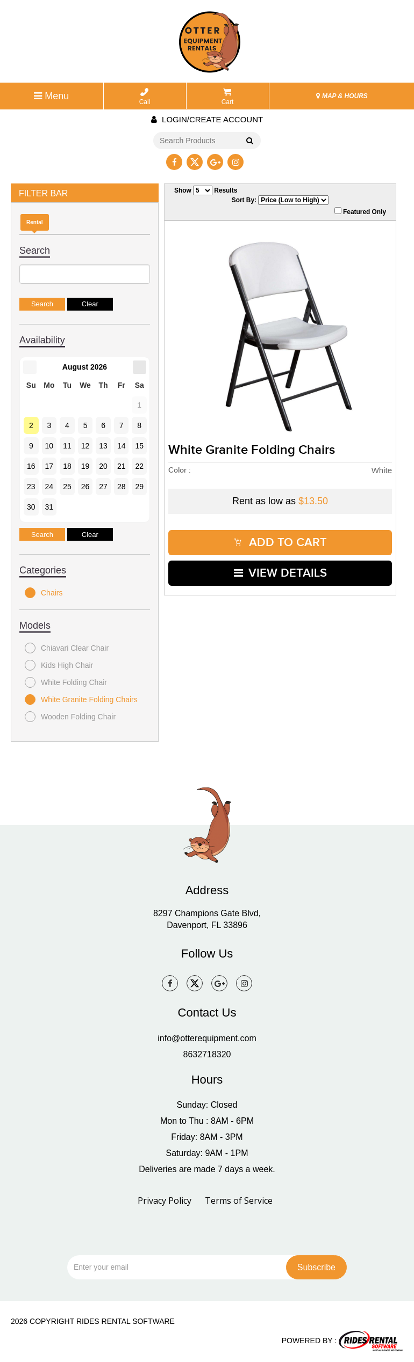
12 (85, 445)
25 (67, 486)
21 (121, 466)
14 (121, 445)
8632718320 (207, 1054)
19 (85, 466)
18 (67, 466)
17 (49, 466)
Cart (228, 97)
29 (139, 486)
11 (67, 445)
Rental (34, 222)
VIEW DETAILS (280, 573)
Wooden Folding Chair (70, 716)
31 (49, 507)
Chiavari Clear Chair (67, 648)
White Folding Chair (66, 682)
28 (121, 486)
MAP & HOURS (342, 96)
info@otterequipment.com (207, 1038)
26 (85, 486)
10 (49, 445)
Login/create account (207, 119)
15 (139, 445)
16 (31, 466)
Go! (249, 141)
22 (139, 466)
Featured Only (360, 211)
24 (49, 486)
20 (103, 466)
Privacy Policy (164, 1200)
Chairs (43, 592)
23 (31, 486)
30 (31, 507)
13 (103, 445)
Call (145, 97)
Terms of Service (239, 1200)
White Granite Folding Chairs (81, 699)
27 (103, 486)
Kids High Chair (59, 665)
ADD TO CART (280, 542)
